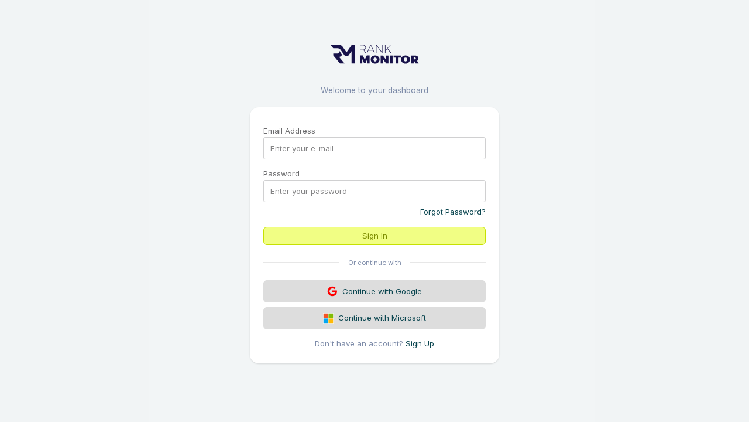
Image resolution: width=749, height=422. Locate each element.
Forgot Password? (453, 211)
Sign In (374, 235)
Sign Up (420, 343)
